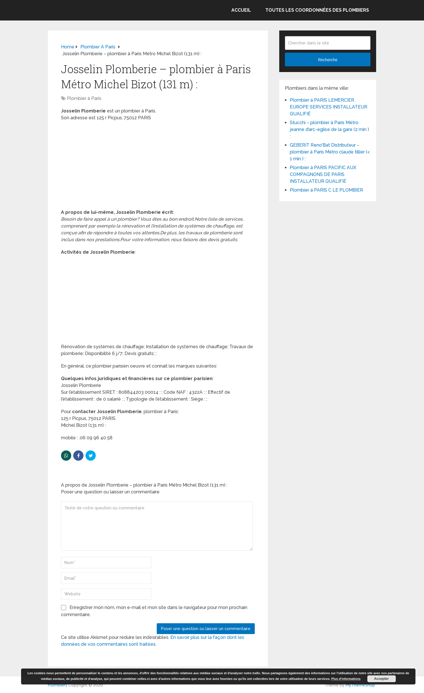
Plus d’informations (346, 678)
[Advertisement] (158, 167)
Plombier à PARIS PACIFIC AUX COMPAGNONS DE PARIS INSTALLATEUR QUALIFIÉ (323, 174)
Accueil (241, 10)
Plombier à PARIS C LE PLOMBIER (326, 190)
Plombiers (57, 685)
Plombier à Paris (84, 98)
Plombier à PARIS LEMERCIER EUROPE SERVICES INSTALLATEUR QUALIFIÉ (328, 106)
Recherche (327, 60)
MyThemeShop (360, 685)
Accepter (381, 679)
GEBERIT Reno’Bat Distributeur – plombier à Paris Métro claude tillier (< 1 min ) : (330, 151)
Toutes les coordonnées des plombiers (317, 10)
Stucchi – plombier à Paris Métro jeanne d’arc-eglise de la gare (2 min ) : (329, 129)
